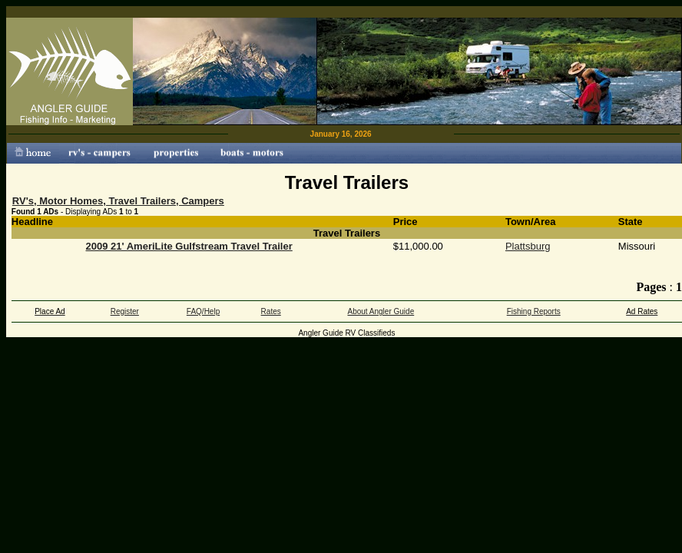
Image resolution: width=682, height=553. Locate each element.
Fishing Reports (534, 311)
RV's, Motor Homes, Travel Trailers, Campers (118, 201)
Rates (271, 311)
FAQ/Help (203, 311)
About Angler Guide (380, 311)
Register (125, 311)
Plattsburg (528, 246)
